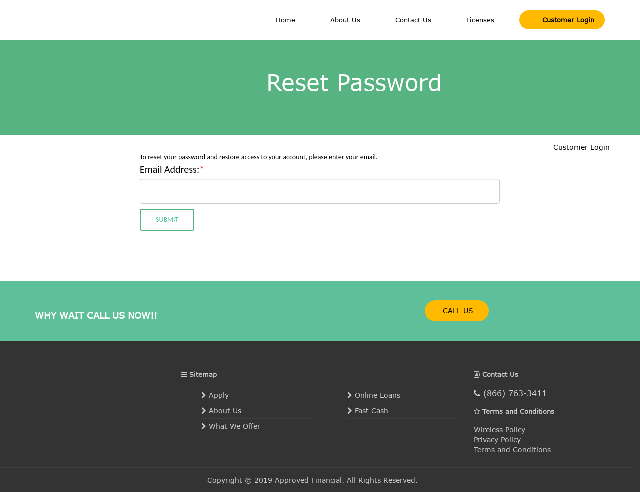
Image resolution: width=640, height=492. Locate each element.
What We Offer (231, 426)
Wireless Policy (500, 429)
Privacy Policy (497, 439)
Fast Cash (368, 410)
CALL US (457, 310)
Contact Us (414, 20)
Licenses (480, 20)
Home (286, 20)
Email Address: (172, 169)
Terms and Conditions (512, 449)
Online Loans (374, 395)
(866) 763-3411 (510, 393)
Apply (215, 395)
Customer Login (567, 20)
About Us (345, 20)
